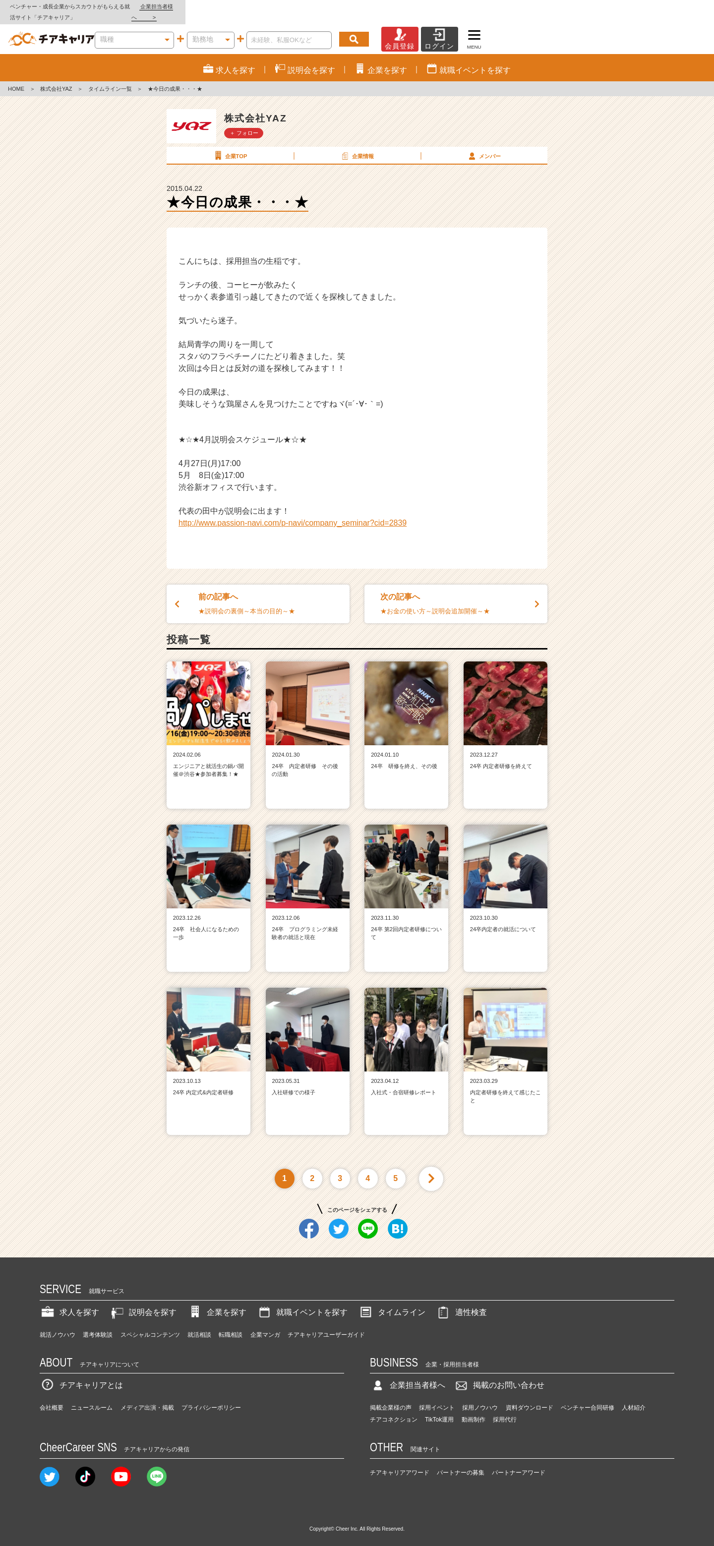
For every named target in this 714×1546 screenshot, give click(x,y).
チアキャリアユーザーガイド (326, 1323)
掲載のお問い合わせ (498, 1374)
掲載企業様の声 (391, 1397)
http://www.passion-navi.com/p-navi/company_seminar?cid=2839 (292, 512)
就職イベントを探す (302, 1301)
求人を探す (69, 1301)
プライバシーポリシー (211, 1397)
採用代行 (505, 1409)
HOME (16, 78)
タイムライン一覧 (110, 78)
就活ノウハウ (57, 1323)
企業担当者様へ (674, 6)
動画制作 (473, 1409)
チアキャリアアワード (399, 1461)
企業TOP (229, 145)
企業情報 (356, 145)
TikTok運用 (439, 1409)
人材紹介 (634, 1397)
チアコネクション (393, 1409)
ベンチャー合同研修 (587, 1397)
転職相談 (230, 1323)
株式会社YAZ (56, 78)
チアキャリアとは (81, 1374)
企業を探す (216, 1301)
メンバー (483, 145)
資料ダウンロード (529, 1397)
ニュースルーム (92, 1397)
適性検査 (461, 1301)
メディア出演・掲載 (147, 1397)
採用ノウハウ (480, 1397)
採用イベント (437, 1397)
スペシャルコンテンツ (150, 1323)
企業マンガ (265, 1323)
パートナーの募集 (460, 1461)
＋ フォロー (244, 122)
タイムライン (391, 1301)
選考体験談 (98, 1323)
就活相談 (199, 1323)
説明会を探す (143, 1301)
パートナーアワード (518, 1461)
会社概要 (51, 1397)
